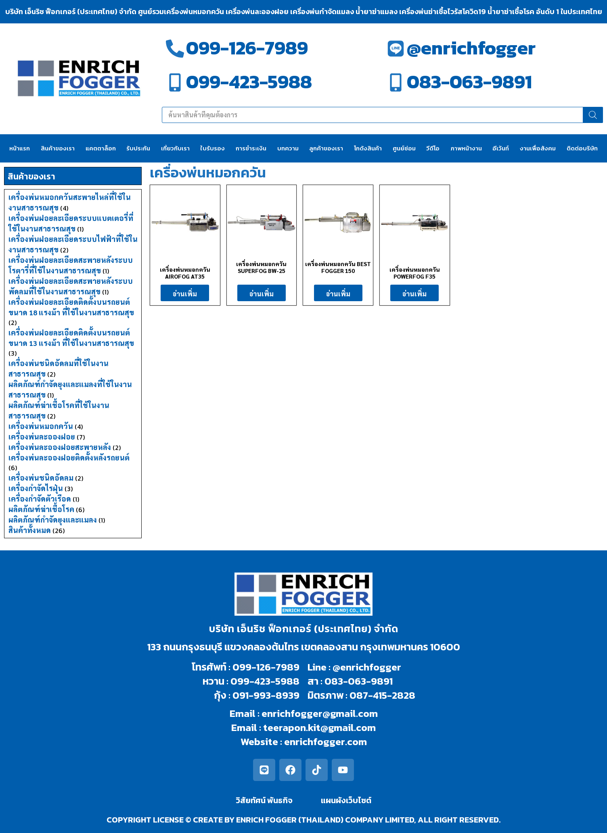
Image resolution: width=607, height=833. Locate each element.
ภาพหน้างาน (466, 148)
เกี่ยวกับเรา (175, 148)
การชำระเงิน (251, 148)
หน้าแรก (19, 148)
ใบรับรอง (212, 148)
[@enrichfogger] (396, 49)
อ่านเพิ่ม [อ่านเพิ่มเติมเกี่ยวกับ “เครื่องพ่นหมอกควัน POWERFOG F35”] (414, 293)
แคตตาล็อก (101, 148)
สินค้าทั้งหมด (29, 530)
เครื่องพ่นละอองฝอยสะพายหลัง (59, 447)
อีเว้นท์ (500, 148)
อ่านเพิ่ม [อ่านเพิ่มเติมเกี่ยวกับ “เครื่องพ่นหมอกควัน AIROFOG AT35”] (185, 293)
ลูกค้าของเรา (326, 148)
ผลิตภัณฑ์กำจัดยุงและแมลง (52, 519)
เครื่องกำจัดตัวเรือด (39, 498)
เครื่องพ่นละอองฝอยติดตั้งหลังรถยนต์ (69, 457)
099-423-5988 (249, 81)
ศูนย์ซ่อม (404, 148)
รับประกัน (138, 148)
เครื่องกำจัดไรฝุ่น (35, 488)
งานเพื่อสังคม (538, 148)
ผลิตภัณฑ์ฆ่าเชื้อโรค (41, 509)
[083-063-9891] (396, 82)
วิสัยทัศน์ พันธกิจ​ (264, 800)
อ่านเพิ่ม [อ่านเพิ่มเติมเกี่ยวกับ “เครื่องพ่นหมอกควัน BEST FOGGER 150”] (338, 293)
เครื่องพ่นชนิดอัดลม (40, 477)
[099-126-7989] (175, 49)
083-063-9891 (469, 81)
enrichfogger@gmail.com (320, 713)
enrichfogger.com (325, 741)
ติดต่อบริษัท (582, 148)
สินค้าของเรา (58, 148)
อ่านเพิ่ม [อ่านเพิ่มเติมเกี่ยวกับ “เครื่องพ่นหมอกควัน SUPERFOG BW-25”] (261, 293)
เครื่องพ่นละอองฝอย (41, 436)
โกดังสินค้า (368, 148)
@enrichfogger (471, 47)
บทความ (288, 148)
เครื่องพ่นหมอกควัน (40, 426)
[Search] (593, 115)
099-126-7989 (247, 47)
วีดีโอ (433, 148)
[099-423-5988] (175, 82)
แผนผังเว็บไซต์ (346, 800)
